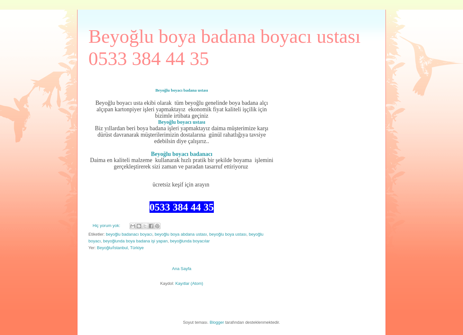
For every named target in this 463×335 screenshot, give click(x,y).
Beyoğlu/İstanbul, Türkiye (120, 247)
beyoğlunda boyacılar (190, 241)
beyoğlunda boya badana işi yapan (135, 241)
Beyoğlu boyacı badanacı (181, 154)
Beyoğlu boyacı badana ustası (181, 90)
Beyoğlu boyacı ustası (181, 122)
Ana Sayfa (181, 268)
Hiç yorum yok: (107, 225)
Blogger (217, 322)
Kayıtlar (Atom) (189, 283)
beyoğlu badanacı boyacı (129, 234)
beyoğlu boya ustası (228, 234)
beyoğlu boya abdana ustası (181, 234)
